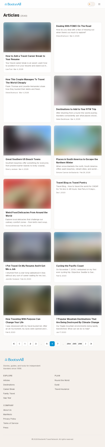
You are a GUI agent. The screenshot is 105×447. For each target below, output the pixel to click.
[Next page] (85, 343)
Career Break (9, 389)
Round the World (62, 380)
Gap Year (7, 398)
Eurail (57, 384)
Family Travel (9, 393)
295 (74, 344)
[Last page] (91, 343)
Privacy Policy (9, 419)
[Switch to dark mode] (91, 4)
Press (5, 427)
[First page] (13, 343)
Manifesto (7, 414)
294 (69, 344)
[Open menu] (99, 4)
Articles (6, 380)
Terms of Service (10, 423)
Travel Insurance (62, 389)
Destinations (9, 384)
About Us (7, 410)
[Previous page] (19, 343)
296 (80, 344)
